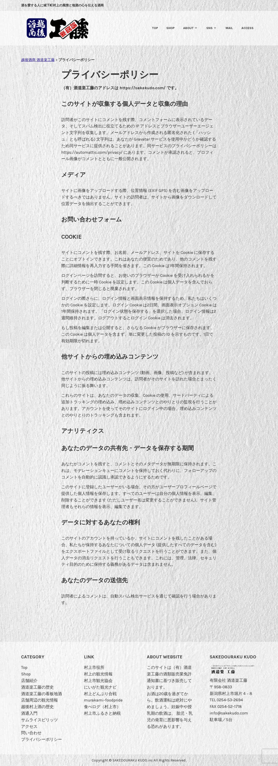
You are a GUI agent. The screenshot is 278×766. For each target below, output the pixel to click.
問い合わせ (31, 732)
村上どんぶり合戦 (100, 693)
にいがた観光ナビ (100, 687)
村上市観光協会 (98, 680)
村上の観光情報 (98, 674)
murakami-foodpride (103, 700)
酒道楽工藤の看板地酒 (41, 693)
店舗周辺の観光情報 (39, 700)
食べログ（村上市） (102, 706)
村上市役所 (94, 667)
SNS (209, 28)
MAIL (229, 28)
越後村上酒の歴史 (37, 706)
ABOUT (188, 28)
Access (247, 28)
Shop (26, 674)
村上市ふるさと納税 (102, 713)
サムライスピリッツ (39, 719)
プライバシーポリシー (41, 739)
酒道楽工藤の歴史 (37, 687)
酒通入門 (29, 713)
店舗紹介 (29, 680)
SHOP (170, 28)
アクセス (29, 726)
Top (155, 28)
